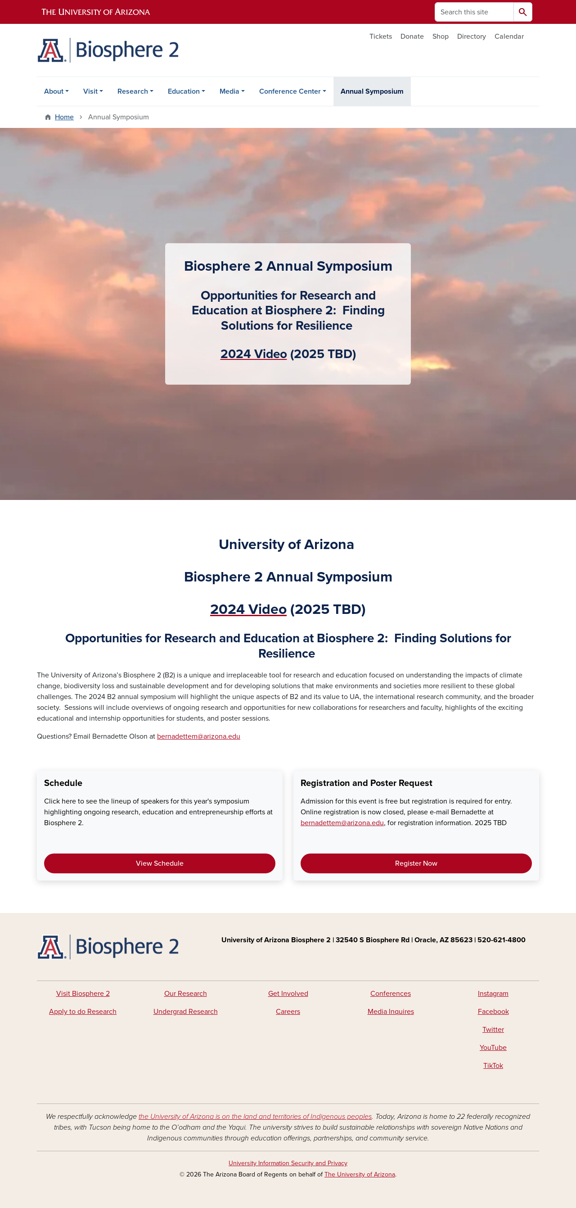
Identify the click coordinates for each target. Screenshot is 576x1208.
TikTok (493, 1065)
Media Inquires (391, 1011)
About (53, 91)
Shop (440, 36)
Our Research (185, 993)
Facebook (493, 1011)
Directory (471, 36)
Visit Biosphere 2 (83, 993)
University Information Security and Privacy (288, 1163)
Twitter (493, 1029)
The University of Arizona (359, 1174)
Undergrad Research (185, 1011)
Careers (288, 1011)
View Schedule (160, 863)
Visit (90, 91)
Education (184, 91)
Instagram (493, 993)
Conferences (390, 993)
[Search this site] (474, 12)
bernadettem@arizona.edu (198, 736)
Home (64, 117)
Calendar (509, 36)
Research (132, 91)
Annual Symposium (372, 91)
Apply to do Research (83, 1011)
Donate (412, 36)
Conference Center (290, 91)
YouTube (493, 1047)
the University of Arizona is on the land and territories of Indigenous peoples (255, 1116)
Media (229, 91)
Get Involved (288, 993)
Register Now (416, 863)
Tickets (380, 36)
